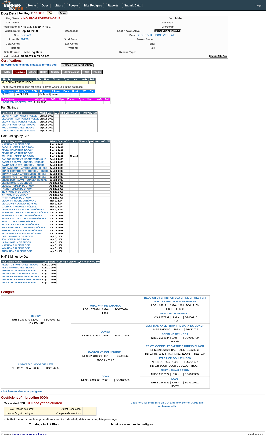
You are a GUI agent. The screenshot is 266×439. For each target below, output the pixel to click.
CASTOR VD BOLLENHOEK (105, 352)
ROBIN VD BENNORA (174, 334)
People (73, 5)
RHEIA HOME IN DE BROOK (17, 251)
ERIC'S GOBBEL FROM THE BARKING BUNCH (175, 346)
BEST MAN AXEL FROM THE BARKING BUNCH (174, 325)
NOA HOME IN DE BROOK (16, 248)
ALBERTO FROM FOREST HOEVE (20, 264)
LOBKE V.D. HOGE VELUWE (155, 35)
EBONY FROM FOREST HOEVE (18, 124)
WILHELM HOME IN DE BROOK (18, 156)
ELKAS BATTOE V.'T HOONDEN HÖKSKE (24, 218)
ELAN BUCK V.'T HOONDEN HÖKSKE (22, 215)
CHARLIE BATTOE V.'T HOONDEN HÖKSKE (25, 171)
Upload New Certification (77, 65)
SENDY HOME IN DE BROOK (17, 150)
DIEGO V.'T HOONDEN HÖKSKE (19, 200)
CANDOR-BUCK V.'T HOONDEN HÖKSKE (24, 159)
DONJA (105, 331)
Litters (59, 5)
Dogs (45, 5)
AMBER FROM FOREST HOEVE (19, 270)
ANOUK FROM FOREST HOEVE (19, 282)
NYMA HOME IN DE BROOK (16, 197)
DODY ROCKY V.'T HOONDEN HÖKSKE (23, 209)
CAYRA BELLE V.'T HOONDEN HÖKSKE (23, 165)
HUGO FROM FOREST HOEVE (18, 127)
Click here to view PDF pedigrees (21, 391)
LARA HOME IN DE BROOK (16, 242)
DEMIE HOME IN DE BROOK (17, 183)
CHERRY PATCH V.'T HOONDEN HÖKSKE (24, 177)
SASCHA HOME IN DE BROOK (18, 147)
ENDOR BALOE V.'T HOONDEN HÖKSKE (23, 227)
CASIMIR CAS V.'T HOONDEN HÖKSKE (23, 162)
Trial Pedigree (93, 5)
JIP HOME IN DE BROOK (15, 194)
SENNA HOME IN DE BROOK (17, 153)
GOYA (105, 376)
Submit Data (132, 5)
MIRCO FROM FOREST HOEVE (18, 130)
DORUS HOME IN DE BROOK (17, 236)
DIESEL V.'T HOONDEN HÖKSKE (19, 203)
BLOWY (25, 35)
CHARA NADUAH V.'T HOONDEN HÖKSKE (24, 168)
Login (259, 5)
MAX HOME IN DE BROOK (16, 144)
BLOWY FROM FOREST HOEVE (19, 121)
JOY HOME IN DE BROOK (15, 239)
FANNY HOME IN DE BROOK (17, 189)
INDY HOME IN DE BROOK (16, 191)
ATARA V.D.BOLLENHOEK (175, 358)
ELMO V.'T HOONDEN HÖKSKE (18, 221)
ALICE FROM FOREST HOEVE (18, 267)
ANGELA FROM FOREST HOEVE (19, 273)
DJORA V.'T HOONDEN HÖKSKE (19, 206)
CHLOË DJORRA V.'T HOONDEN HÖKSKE (24, 180)
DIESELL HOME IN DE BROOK (18, 186)
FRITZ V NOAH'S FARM (174, 370)
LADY (174, 378)
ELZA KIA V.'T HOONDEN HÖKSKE (20, 224)
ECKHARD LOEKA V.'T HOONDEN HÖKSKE (25, 212)
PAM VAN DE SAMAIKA (174, 313)
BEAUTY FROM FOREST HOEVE (19, 115)
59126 (24, 39)
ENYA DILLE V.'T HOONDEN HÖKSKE (22, 230)
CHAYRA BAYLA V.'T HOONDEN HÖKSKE (24, 174)
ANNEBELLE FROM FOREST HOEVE (21, 279)
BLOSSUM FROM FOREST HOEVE (20, 118)
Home (32, 5)
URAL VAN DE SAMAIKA (105, 305)
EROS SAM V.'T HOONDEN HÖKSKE (21, 233)
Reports (113, 5)
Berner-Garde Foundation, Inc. (29, 434)
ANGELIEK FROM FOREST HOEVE (20, 276)
